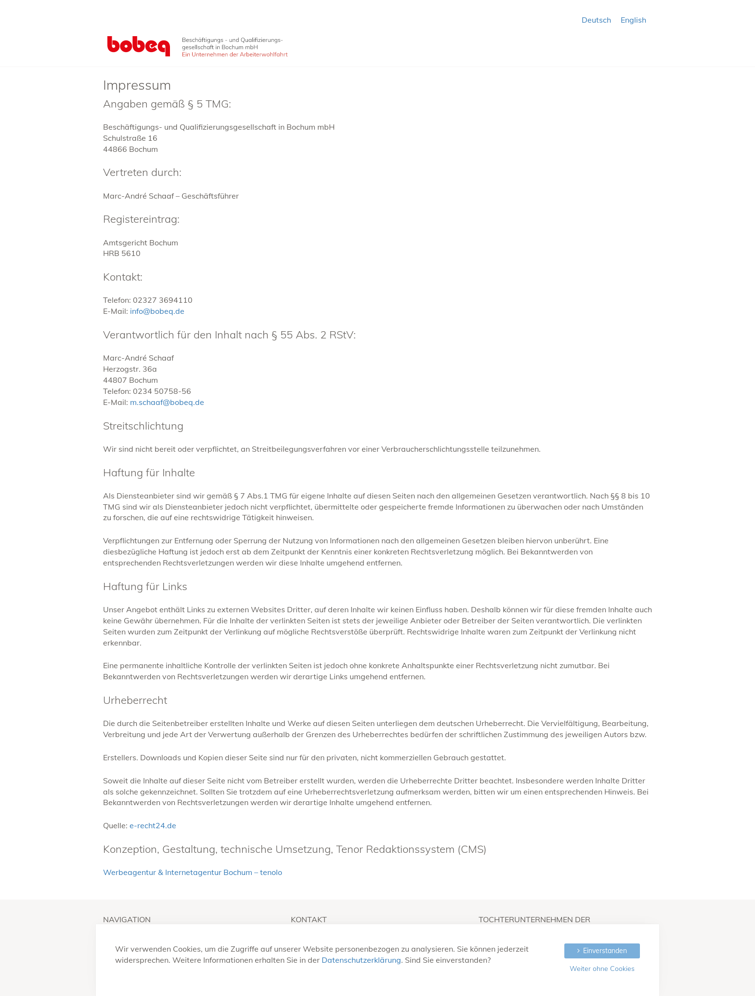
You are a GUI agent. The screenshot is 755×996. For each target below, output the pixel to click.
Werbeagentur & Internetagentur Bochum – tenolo (192, 872)
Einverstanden (605, 950)
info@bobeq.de (157, 311)
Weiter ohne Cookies (602, 968)
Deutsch (596, 20)
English (633, 20)
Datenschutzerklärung (361, 960)
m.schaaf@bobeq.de (167, 402)
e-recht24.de (153, 825)
